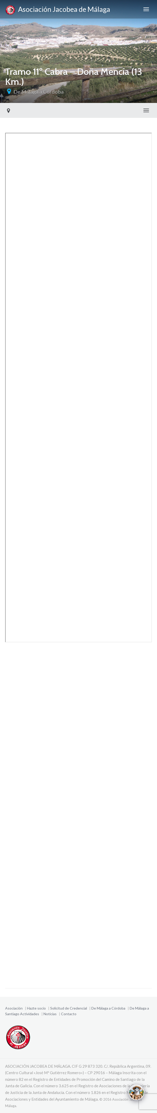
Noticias (50, 1014)
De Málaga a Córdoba (39, 92)
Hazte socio (36, 1008)
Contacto (68, 1014)
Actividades (29, 1014)
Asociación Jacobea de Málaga (57, 10)
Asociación (14, 1008)
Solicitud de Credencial (68, 1008)
